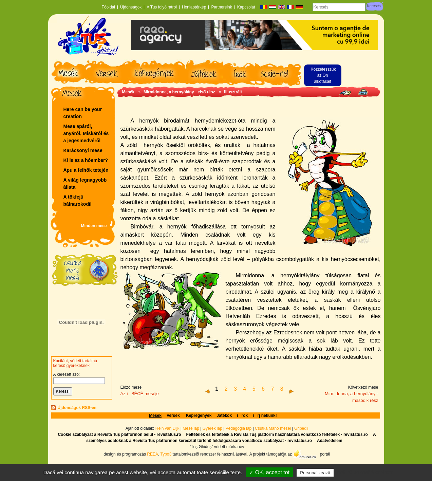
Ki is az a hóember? (85, 160)
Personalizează (315, 472)
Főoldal (108, 7)
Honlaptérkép (194, 7)
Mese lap (191, 428)
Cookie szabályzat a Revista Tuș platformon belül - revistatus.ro (119, 434)
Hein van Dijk (167, 428)
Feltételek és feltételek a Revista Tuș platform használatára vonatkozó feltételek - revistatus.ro (277, 434)
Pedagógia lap (239, 428)
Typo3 (165, 453)
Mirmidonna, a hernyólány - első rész (180, 92)
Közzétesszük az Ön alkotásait (323, 75)
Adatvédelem (329, 440)
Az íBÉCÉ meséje (139, 393)
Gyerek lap (213, 428)
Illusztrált (233, 92)
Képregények (198, 415)
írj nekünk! (265, 415)
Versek (174, 415)
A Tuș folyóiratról (162, 7)
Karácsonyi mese (82, 150)
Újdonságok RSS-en (77, 407)
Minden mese (94, 225)
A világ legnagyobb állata (85, 183)
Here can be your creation (82, 113)
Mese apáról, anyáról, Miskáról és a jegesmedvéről (86, 133)
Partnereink (221, 7)
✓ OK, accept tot (269, 472)
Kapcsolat (246, 7)
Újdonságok (131, 7)
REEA (152, 453)
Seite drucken (363, 92)
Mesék (128, 92)
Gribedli (301, 428)
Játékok (224, 415)
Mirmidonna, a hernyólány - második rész (351, 397)
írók (242, 415)
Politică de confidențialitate (365, 472)
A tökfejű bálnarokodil (77, 200)
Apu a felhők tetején (86, 170)
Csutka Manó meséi (273, 428)
